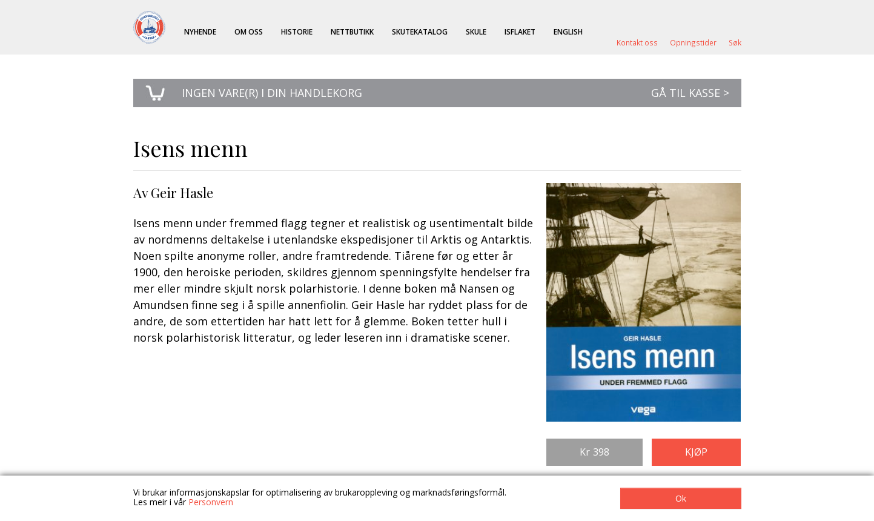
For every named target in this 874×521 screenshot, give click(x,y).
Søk (735, 42)
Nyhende (200, 31)
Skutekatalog (420, 31)
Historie (297, 31)
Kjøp (696, 452)
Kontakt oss (637, 42)
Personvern (210, 502)
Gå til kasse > (690, 92)
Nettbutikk (352, 31)
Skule (476, 31)
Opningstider (693, 42)
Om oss (248, 31)
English (568, 31)
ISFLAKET (520, 31)
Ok (680, 498)
